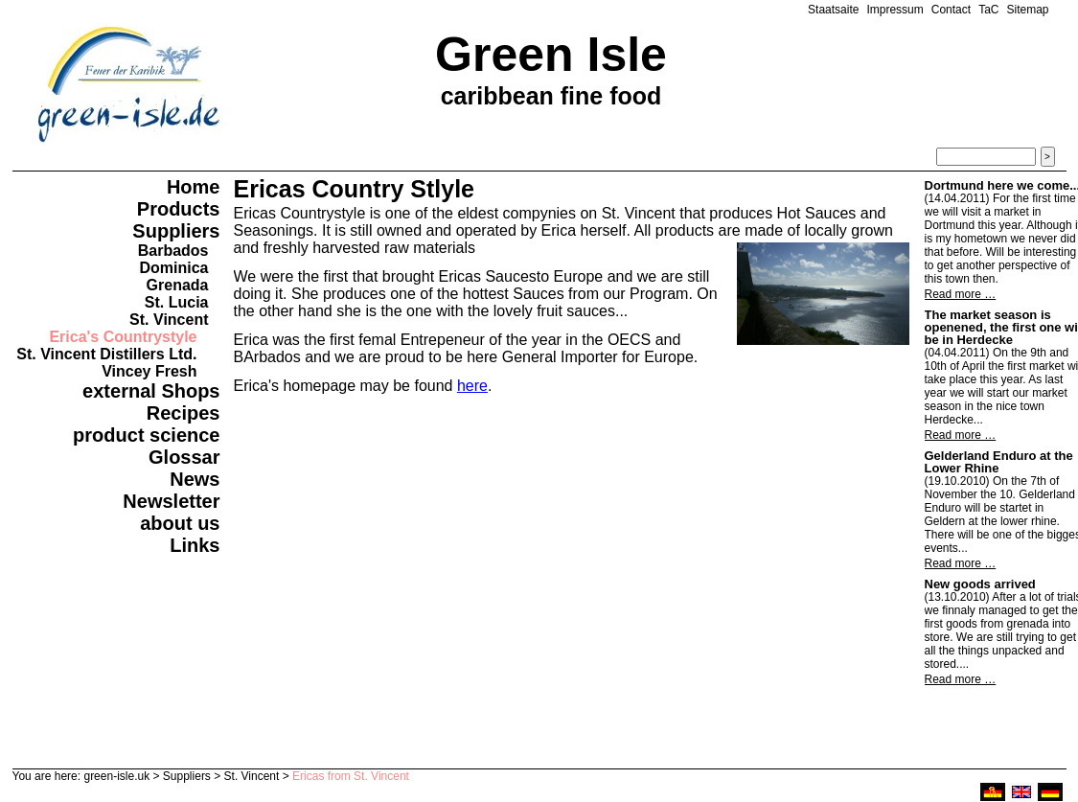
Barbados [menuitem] (173, 250)
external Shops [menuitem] (150, 390)
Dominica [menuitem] (173, 268)
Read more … (961, 294)
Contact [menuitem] (951, 9)
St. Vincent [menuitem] (168, 319)
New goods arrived (980, 584)
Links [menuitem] (194, 545)
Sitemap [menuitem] (1027, 9)
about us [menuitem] (179, 523)
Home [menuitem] (193, 186)
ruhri (992, 792)
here (472, 386)
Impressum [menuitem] (894, 9)
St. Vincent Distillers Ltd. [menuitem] (106, 354)
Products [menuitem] (178, 208)
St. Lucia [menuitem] (177, 302)
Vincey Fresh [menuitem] (149, 371)
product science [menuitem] (146, 435)
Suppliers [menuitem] (175, 230)
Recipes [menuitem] (183, 413)
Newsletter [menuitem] (171, 501)
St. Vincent (252, 776)
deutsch (1050, 792)
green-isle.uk (116, 776)
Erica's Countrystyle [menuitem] (122, 337)
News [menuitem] (194, 479)
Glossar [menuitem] (184, 457)
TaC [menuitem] (988, 9)
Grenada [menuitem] (178, 285)
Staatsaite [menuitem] (833, 9)
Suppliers (187, 776)
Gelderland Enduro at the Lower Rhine (999, 461)
